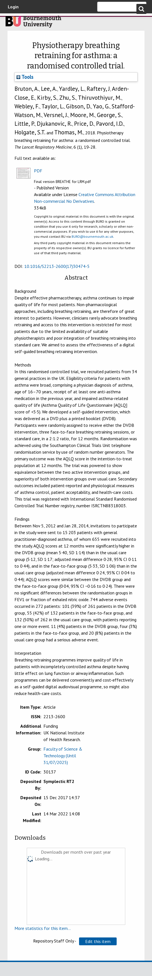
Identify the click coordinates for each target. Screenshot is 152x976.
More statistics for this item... (42, 928)
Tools (24, 76)
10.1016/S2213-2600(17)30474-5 (57, 266)
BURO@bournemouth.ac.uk (92, 236)
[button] (98, 941)
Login (13, 6)
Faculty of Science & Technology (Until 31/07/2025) (62, 755)
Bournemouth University (33, 23)
